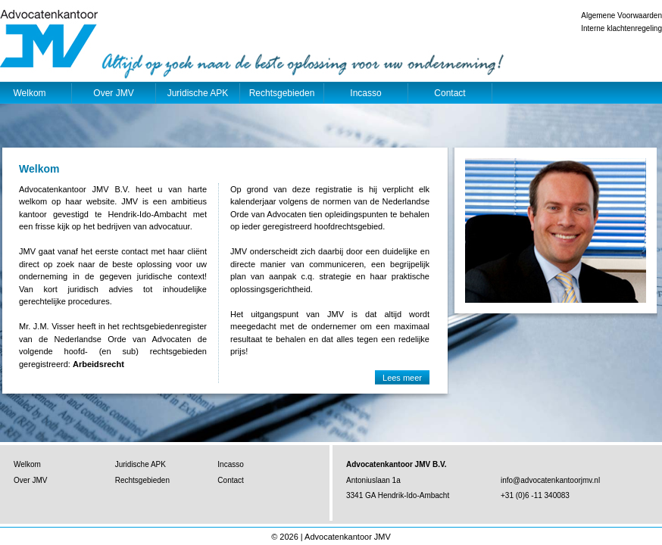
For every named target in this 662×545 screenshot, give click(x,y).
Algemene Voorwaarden (621, 15)
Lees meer (402, 377)
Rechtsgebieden (282, 93)
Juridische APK (198, 93)
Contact (449, 93)
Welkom (27, 464)
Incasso (365, 93)
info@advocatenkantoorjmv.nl (550, 480)
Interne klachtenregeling (621, 28)
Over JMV (113, 93)
